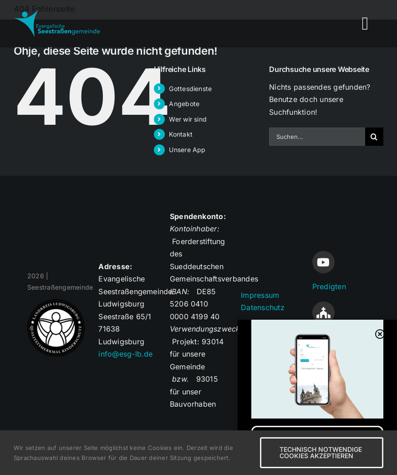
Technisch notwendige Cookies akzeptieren (321, 452)
